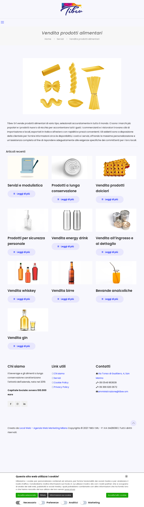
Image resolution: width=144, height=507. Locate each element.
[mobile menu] (2, 22)
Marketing (94, 502)
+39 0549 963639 (107, 382)
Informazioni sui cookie (60, 495)
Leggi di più (70, 489)
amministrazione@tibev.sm (113, 391)
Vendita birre (63, 290)
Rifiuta (43, 495)
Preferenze (52, 502)
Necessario (29, 502)
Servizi (60, 39)
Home (48, 39)
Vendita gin (18, 337)
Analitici (73, 502)
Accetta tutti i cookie (117, 495)
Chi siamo (59, 373)
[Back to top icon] (133, 423)
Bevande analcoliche (114, 290)
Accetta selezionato (27, 495)
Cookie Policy (61, 382)
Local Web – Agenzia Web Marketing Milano (43, 428)
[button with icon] (11, 404)
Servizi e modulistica (25, 185)
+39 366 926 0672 (107, 387)
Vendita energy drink (70, 238)
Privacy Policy (61, 387)
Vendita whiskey (22, 290)
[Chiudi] (126, 476)
